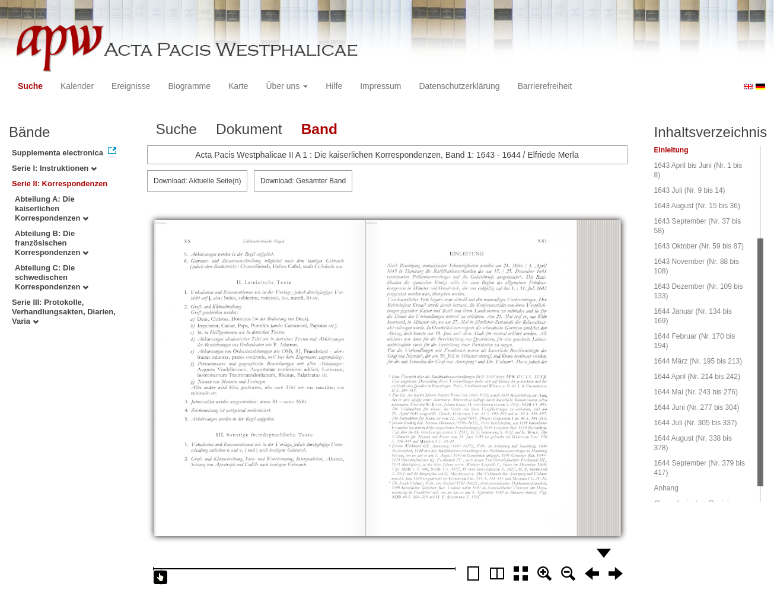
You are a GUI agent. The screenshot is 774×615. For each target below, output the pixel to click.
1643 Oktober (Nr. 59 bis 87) (699, 246)
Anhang (666, 488)
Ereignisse (131, 86)
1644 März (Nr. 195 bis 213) (698, 361)
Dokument (249, 129)
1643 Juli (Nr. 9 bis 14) (689, 190)
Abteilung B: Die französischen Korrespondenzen (51, 243)
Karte (238, 86)
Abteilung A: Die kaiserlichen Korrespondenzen (51, 208)
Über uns (287, 86)
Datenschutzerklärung (459, 86)
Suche (30, 86)
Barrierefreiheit (545, 86)
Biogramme (189, 86)
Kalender (77, 86)
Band (319, 129)
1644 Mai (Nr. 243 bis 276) (696, 392)
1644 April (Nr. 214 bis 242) (697, 376)
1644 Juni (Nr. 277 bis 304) (697, 407)
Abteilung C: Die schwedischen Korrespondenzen (51, 277)
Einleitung (671, 150)
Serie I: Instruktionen (54, 168)
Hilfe (334, 86)
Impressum (380, 86)
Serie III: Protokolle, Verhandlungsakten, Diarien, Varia (64, 312)
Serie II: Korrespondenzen (59, 183)
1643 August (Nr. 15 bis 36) (697, 206)
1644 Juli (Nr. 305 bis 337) (695, 423)
